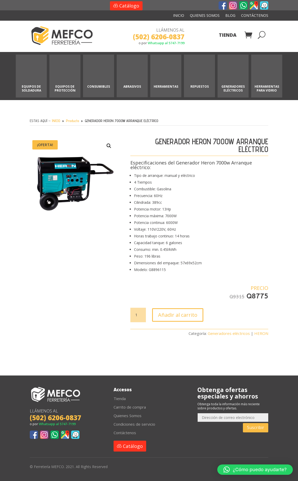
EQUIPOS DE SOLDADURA (31, 88)
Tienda (227, 35)
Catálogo (129, 6)
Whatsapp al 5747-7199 (166, 43)
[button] (105, 150)
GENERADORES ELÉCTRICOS (233, 88)
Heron (208, 163)
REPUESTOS (199, 86)
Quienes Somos (205, 16)
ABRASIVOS (132, 86)
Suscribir (255, 427)
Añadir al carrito (177, 314)
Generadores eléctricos (229, 333)
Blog (230, 16)
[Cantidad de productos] (138, 315)
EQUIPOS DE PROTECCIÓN (65, 88)
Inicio (178, 16)
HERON (261, 333)
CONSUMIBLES (98, 86)
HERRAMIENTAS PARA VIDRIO (267, 88)
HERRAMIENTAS (166, 86)
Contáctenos (254, 16)
